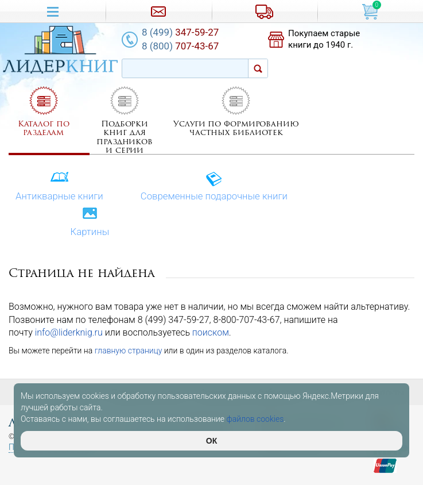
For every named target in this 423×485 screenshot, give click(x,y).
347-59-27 (180, 32)
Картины (89, 222)
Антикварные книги (59, 187)
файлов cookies (255, 419)
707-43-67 (180, 46)
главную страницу (128, 350)
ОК (211, 440)
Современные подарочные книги (214, 187)
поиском (210, 332)
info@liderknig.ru (69, 332)
